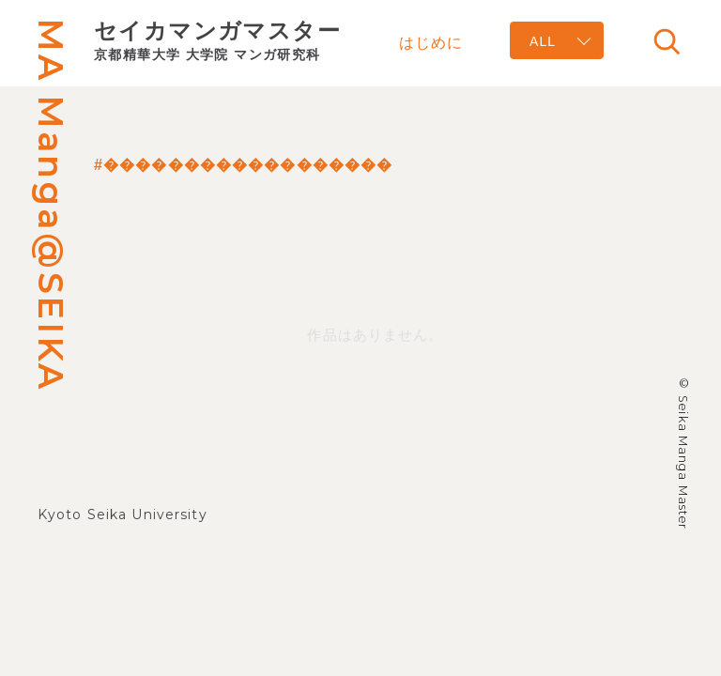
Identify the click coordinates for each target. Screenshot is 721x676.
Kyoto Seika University (122, 514)
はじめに (431, 42)
